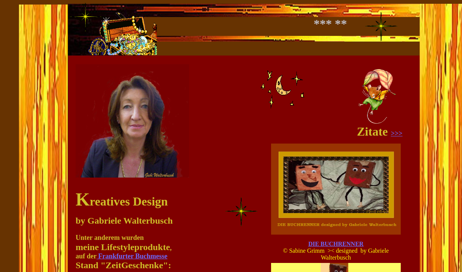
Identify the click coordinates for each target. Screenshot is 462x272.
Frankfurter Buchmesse (131, 256)
